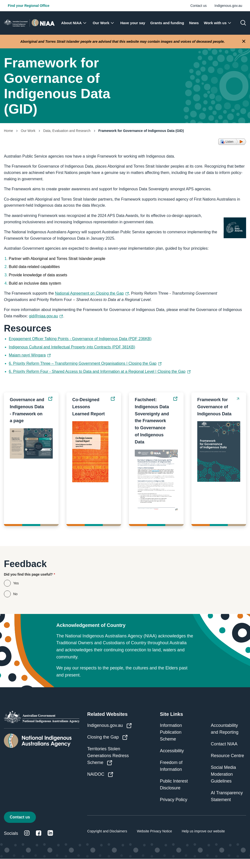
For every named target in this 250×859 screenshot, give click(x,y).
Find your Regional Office (28, 6)
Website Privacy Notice (154, 831)
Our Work (28, 131)
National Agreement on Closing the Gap (92, 293)
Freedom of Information (171, 766)
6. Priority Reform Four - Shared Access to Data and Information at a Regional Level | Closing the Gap (100, 371)
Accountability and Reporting (225, 729)
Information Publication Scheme (171, 732)
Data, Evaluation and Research (67, 131)
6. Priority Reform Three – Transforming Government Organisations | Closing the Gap (85, 363)
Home (8, 131)
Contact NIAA (224, 743)
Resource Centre (227, 755)
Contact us (198, 6)
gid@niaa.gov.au (46, 316)
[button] (232, 142)
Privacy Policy (173, 799)
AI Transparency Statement (227, 796)
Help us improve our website (203, 831)
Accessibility (172, 750)
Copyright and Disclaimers (107, 831)
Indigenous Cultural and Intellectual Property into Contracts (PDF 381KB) (72, 347)
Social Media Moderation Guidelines (223, 774)
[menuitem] (75, 22)
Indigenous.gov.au (228, 6)
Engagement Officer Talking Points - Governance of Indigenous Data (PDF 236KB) (80, 339)
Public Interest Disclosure (174, 784)
